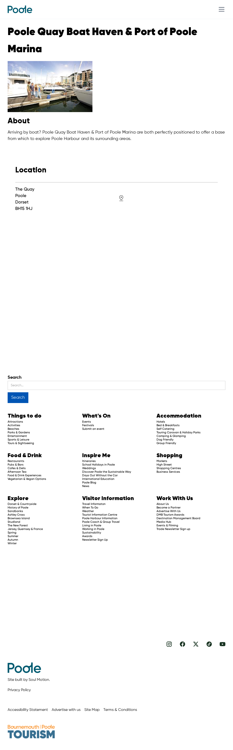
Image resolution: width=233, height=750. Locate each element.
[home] (20, 9)
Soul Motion (39, 680)
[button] (220, 9)
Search (14, 377)
